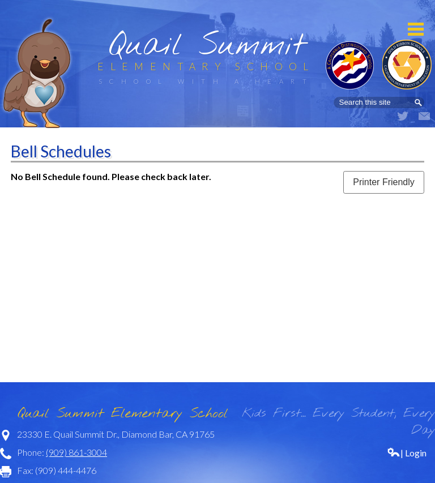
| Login (407, 452)
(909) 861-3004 (76, 452)
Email (424, 116)
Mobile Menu (416, 29)
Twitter (402, 116)
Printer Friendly (383, 182)
